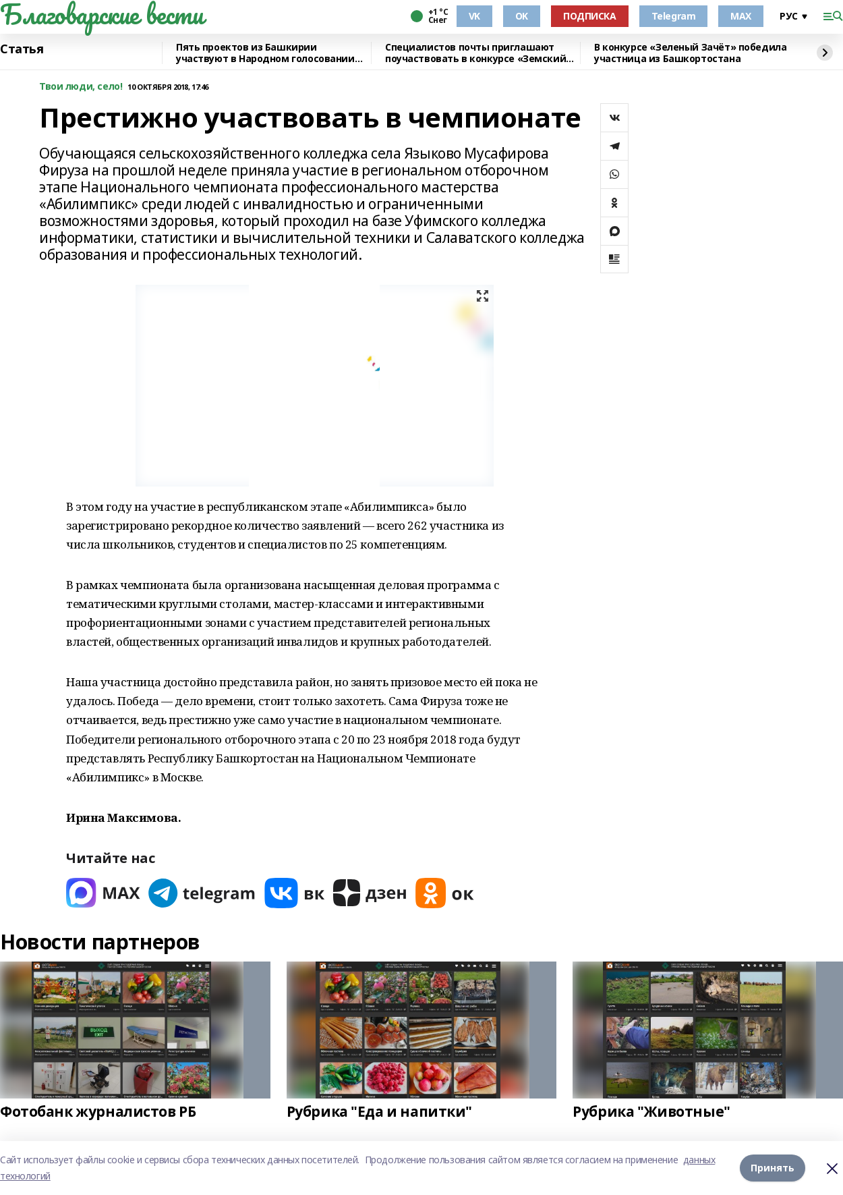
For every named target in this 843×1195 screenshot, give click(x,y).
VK (474, 15)
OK (521, 15)
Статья (21, 49)
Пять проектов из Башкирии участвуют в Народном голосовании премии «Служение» (265, 53)
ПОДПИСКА (589, 15)
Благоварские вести (101, 14)
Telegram (673, 15)
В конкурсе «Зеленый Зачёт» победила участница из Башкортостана (690, 53)
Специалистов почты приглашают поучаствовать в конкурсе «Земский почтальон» (475, 53)
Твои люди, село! (80, 86)
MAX (740, 15)
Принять (772, 1167)
